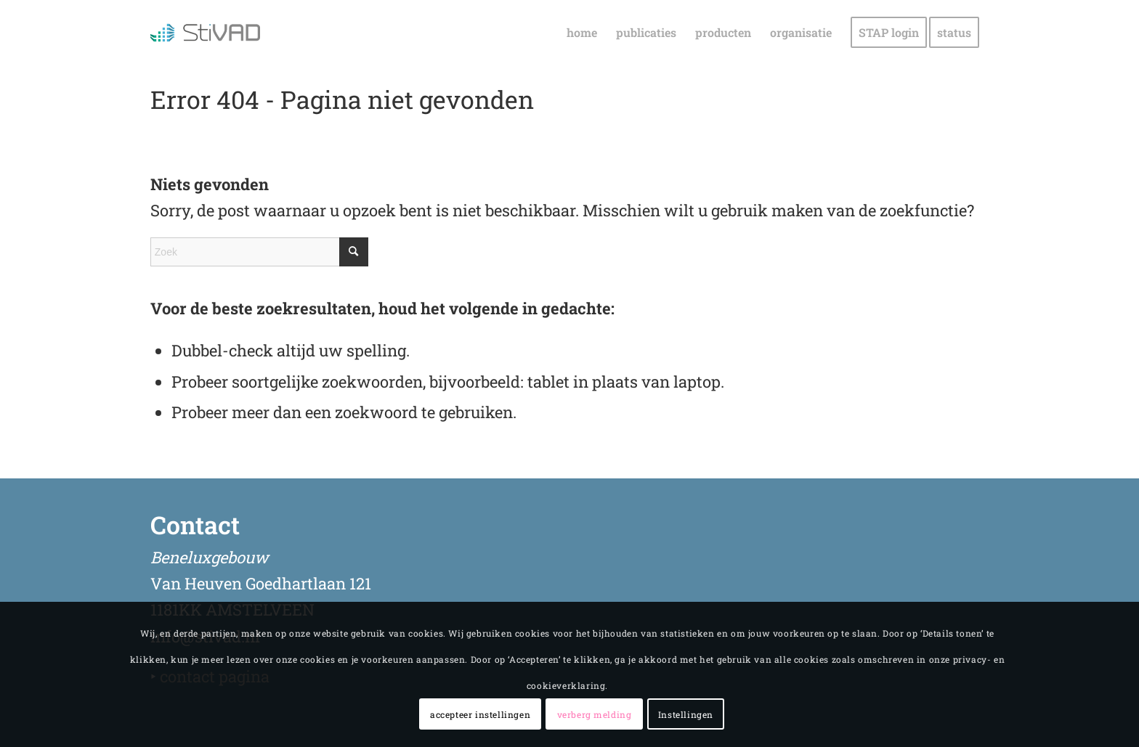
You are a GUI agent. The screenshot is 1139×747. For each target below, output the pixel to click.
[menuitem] (582, 32)
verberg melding (594, 714)
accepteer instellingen (480, 714)
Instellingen (685, 714)
